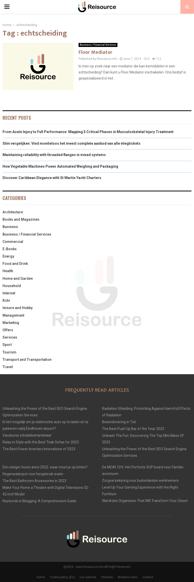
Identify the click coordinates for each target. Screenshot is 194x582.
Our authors (88, 577)
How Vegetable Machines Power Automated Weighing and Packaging (60, 166)
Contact (147, 577)
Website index (127, 577)
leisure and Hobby (18, 308)
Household (12, 286)
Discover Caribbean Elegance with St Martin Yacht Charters (52, 178)
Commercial (13, 242)
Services (10, 337)
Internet (9, 293)
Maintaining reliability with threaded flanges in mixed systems (54, 155)
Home (41, 577)
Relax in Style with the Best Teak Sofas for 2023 (41, 442)
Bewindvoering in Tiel (119, 422)
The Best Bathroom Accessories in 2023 (34, 481)
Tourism (9, 352)
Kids (6, 300)
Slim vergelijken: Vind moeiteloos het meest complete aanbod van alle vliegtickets (71, 143)
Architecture (13, 212)
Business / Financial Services (98, 44)
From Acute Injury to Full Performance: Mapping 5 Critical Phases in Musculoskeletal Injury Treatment (88, 132)
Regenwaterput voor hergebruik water (33, 474)
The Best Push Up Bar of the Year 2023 (133, 429)
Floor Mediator (95, 52)
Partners (107, 577)
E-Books (10, 249)
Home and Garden (18, 278)
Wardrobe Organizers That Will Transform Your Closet (145, 501)
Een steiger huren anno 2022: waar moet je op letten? (45, 467)
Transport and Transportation (27, 360)
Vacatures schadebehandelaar (27, 435)
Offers (8, 330)
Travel (8, 367)
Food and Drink (15, 264)
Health (8, 271)
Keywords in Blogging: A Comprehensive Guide (39, 501)
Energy (8, 256)
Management (13, 315)
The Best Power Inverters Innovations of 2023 (39, 449)
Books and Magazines (21, 219)
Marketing (11, 323)
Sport (7, 345)
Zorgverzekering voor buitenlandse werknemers (140, 480)
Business (10, 227)
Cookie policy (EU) (62, 577)
